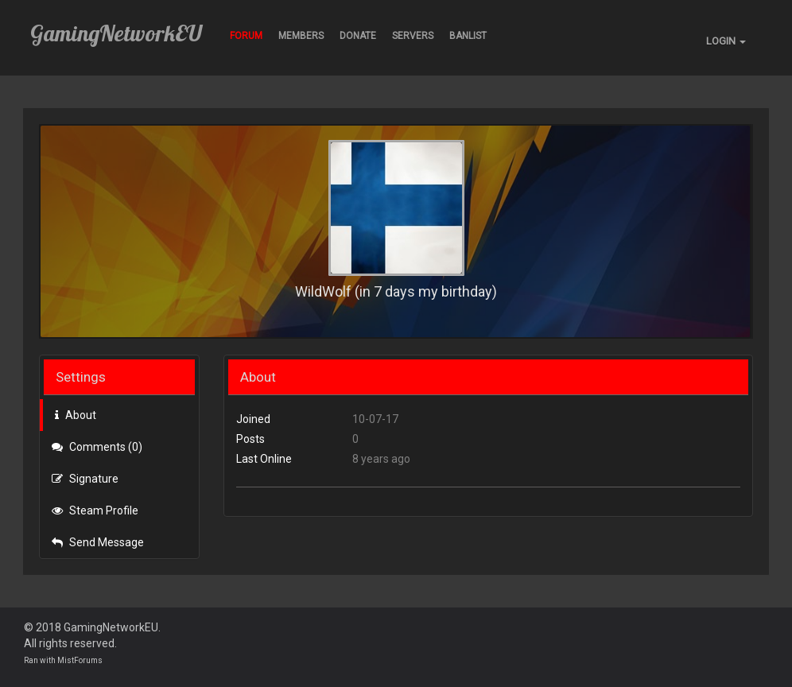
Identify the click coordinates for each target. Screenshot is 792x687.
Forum (246, 35)
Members (301, 35)
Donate (358, 35)
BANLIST (468, 35)
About (75, 415)
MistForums (80, 660)
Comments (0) (97, 447)
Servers (412, 35)
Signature (85, 478)
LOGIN (726, 41)
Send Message (98, 542)
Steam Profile (95, 510)
